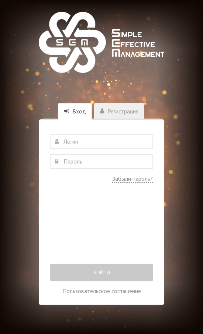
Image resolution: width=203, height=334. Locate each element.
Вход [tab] (75, 111)
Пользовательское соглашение (101, 291)
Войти (101, 272)
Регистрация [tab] (119, 111)
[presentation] (101, 228)
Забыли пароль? (132, 178)
